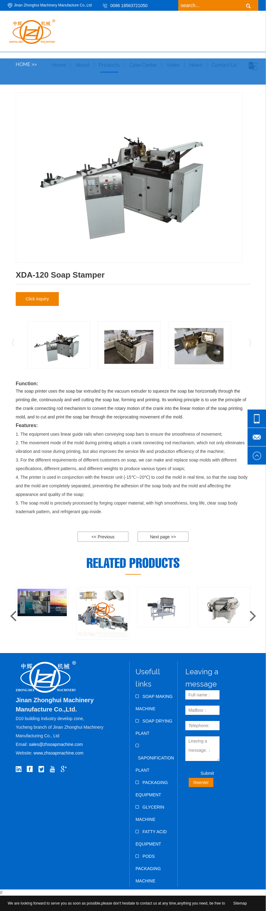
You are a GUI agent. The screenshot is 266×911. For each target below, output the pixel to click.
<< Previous (103, 536)
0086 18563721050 (128, 5)
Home (23, 64)
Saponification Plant (154, 758)
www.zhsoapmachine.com (59, 753)
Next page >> (163, 536)
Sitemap (240, 903)
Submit (207, 773)
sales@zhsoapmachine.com (56, 744)
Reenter (201, 782)
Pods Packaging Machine (148, 868)
